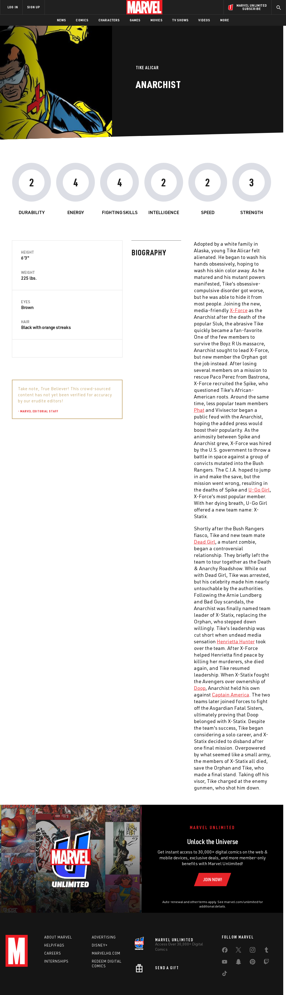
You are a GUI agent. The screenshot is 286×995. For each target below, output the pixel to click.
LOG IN (12, 7)
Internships (56, 961)
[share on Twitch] (266, 963)
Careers (52, 953)
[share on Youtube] (224, 963)
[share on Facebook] (225, 951)
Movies (156, 20)
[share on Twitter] (238, 951)
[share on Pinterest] (252, 963)
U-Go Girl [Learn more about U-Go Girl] (139, 490)
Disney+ (100, 945)
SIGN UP (33, 7)
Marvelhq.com (106, 953)
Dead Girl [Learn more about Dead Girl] (84, 542)
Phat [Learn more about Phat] (79, 410)
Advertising (104, 937)
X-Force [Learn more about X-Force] (119, 310)
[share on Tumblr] (266, 951)
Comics (82, 20)
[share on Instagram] (252, 951)
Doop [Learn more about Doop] (80, 688)
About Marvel (58, 937)
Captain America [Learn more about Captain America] (110, 694)
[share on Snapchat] (238, 963)
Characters (109, 20)
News (61, 20)
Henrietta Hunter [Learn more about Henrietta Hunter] (116, 641)
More (224, 20)
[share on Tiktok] (224, 974)
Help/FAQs (54, 945)
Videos (204, 20)
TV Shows (180, 20)
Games (135, 20)
